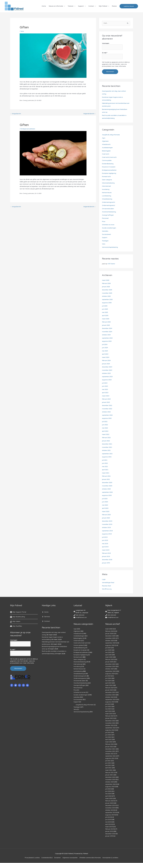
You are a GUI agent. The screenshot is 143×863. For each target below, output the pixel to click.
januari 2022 (106, 441)
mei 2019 (105, 544)
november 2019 (107, 524)
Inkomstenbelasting (108, 183)
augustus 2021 (107, 457)
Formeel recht (107, 177)
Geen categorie (107, 180)
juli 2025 (105, 306)
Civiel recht (106, 154)
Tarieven (70, 7)
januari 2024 (106, 364)
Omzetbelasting (107, 199)
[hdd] (16, 626)
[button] (129, 7)
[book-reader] (17, 617)
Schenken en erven (108, 225)
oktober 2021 (107, 450)
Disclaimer (56, 858)
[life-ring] (18, 612)
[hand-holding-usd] (15, 622)
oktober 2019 (107, 528)
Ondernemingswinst (109, 205)
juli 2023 (105, 383)
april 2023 (105, 393)
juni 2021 (105, 463)
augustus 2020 (107, 495)
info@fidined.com (82, 617)
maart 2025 (106, 319)
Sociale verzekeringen (109, 228)
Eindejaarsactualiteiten (28, 130)
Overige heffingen (108, 215)
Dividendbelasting (108, 164)
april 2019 (105, 547)
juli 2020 (105, 499)
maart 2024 (106, 357)
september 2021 (108, 454)
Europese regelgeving (109, 173)
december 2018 (107, 560)
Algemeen (105, 141)
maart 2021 (106, 473)
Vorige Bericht (16, 115)
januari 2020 (106, 518)
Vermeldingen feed (108, 583)
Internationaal (106, 186)
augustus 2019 (107, 534)
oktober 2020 (107, 489)
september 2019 (108, 531)
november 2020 (107, 486)
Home (44, 7)
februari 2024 (106, 361)
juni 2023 (105, 386)
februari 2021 (106, 476)
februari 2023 (106, 399)
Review (114, 7)
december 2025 (107, 290)
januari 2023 (106, 402)
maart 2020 (106, 512)
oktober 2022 (107, 412)
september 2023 (108, 377)
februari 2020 (106, 515)
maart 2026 (106, 280)
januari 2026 (106, 287)
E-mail (104, 53)
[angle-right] (45, 612)
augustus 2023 (107, 380)
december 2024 (107, 328)
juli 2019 (105, 537)
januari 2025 (106, 325)
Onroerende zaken (108, 209)
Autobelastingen (107, 148)
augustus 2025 (107, 303)
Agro (103, 138)
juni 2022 (105, 425)
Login (104, 579)
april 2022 (105, 431)
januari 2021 (106, 479)
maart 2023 (106, 396)
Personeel (105, 218)
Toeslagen (105, 241)
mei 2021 (105, 467)
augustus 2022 (107, 418)
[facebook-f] (12, 684)
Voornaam (105, 45)
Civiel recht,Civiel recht (109, 157)
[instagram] (23, 684)
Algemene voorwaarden (70, 858)
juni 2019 (105, 540)
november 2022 (107, 409)
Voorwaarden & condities (113, 858)
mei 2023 (105, 390)
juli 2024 (105, 345)
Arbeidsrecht (106, 144)
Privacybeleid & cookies (29, 858)
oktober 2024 (107, 335)
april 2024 (105, 354)
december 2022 (107, 406)
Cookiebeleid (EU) (45, 858)
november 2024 (107, 332)
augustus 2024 (107, 341)
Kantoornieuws (107, 193)
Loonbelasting (107, 196)
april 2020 (105, 508)
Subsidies (105, 231)
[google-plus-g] (20, 684)
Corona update (107, 161)
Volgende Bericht (89, 115)
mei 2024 (105, 351)
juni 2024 (105, 348)
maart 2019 (106, 550)
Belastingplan (106, 151)
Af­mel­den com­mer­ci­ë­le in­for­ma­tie (91, 858)
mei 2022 (105, 428)
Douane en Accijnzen (109, 167)
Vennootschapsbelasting (110, 247)
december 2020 (107, 483)
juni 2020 (105, 502)
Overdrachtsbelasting (109, 212)
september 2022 (108, 415)
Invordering (106, 189)
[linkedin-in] (27, 684)
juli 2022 (105, 422)
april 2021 (105, 470)
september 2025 (108, 300)
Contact (91, 7)
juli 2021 (105, 460)
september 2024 (108, 338)
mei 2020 (105, 505)
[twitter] (16, 684)
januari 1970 (106, 563)
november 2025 (107, 293)
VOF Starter (112, 264)
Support (81, 7)
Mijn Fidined (103, 7)
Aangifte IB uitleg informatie (111, 135)
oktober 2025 (107, 296)
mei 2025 (105, 312)
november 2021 (107, 447)
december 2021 (107, 444)
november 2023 (107, 370)
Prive (103, 222)
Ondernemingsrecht (109, 202)
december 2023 (107, 367)
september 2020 (108, 492)
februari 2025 (106, 322)
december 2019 (107, 521)
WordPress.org (107, 589)
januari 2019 (106, 557)
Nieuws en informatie (56, 7)
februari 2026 (106, 283)
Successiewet (106, 234)
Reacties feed (106, 586)
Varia (22, 32)
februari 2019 (106, 553)
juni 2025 (105, 309)
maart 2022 (106, 434)
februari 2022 (106, 438)
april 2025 (105, 316)
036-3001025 (80, 615)
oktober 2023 (107, 373)
